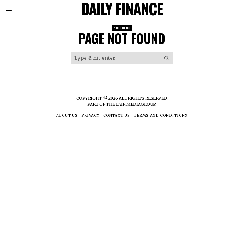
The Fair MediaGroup (130, 104)
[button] (166, 58)
